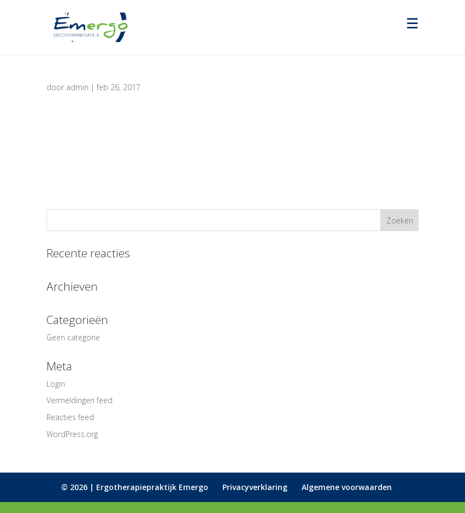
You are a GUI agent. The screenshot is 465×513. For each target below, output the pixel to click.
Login (55, 384)
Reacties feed (70, 417)
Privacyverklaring (254, 487)
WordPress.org (72, 434)
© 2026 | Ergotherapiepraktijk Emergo (134, 487)
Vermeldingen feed (79, 400)
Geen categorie (73, 337)
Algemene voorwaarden (347, 487)
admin (77, 87)
